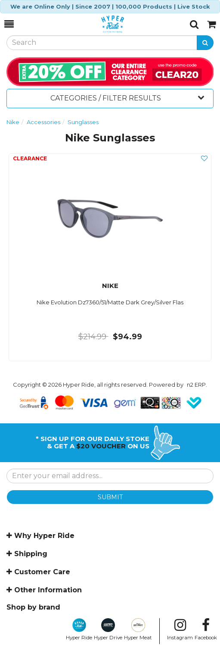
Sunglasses (83, 122)
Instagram (180, 629)
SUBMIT (110, 497)
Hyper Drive (108, 629)
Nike (12, 122)
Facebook (206, 629)
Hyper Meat (138, 629)
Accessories (43, 122)
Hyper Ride (79, 629)
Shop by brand (33, 607)
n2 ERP (196, 384)
